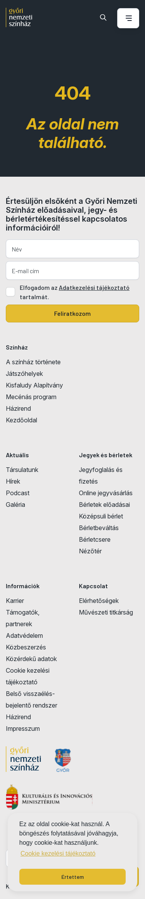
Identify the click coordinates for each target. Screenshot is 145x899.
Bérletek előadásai (104, 504)
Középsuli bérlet (101, 516)
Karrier (15, 600)
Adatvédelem (24, 635)
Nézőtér (90, 551)
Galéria (15, 504)
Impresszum (23, 728)
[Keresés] (103, 17)
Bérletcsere (95, 539)
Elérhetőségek (99, 600)
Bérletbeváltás (99, 528)
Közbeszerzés (26, 647)
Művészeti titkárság (106, 612)
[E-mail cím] (72, 270)
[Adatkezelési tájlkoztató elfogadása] (10, 291)
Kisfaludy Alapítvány (34, 385)
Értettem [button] (72, 876)
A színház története (33, 362)
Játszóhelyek (24, 373)
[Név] (72, 248)
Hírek (13, 481)
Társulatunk (22, 470)
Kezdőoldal (21, 420)
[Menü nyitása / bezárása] (127, 18)
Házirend (18, 408)
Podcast (17, 493)
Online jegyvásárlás (106, 493)
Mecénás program (31, 397)
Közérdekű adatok (31, 659)
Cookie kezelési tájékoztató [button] (58, 853)
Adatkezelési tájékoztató (94, 287)
